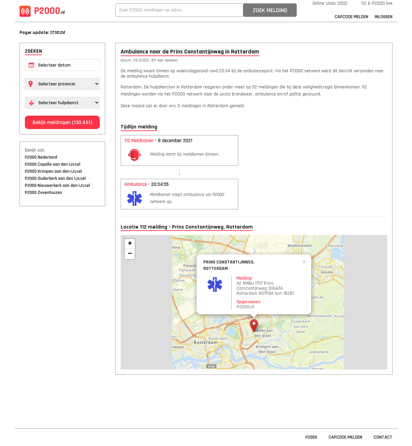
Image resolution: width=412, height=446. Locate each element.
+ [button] (130, 244)
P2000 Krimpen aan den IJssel (53, 171)
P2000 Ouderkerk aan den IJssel (55, 178)
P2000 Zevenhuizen (43, 193)
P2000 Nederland (41, 157)
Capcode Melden (351, 17)
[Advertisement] (62, 314)
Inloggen (384, 17)
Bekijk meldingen (62, 122)
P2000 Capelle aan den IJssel (52, 164)
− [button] (130, 254)
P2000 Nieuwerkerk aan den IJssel (57, 186)
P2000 (42, 10)
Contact (383, 437)
